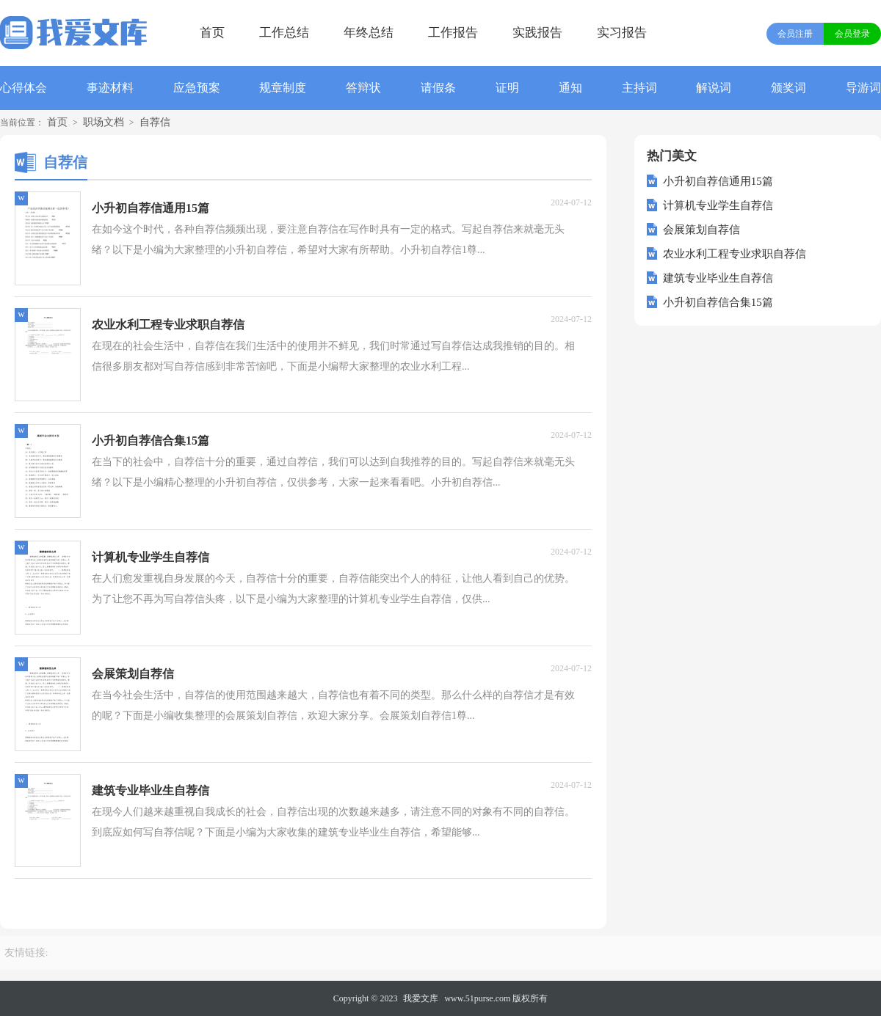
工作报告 (453, 33)
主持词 (639, 87)
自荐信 (154, 122)
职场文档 (103, 122)
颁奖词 (788, 87)
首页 (212, 33)
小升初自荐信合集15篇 (718, 302)
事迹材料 (110, 87)
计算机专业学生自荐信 (718, 205)
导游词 (863, 87)
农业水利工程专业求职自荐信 (734, 254)
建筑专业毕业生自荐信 (718, 278)
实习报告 (622, 33)
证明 (507, 87)
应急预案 (196, 87)
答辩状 (363, 87)
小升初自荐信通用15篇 (718, 181)
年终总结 (369, 33)
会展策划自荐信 (701, 229)
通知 (570, 87)
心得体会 (23, 87)
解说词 (713, 87)
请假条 (438, 87)
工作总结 (284, 33)
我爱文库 (420, 998)
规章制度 (282, 87)
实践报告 (537, 33)
